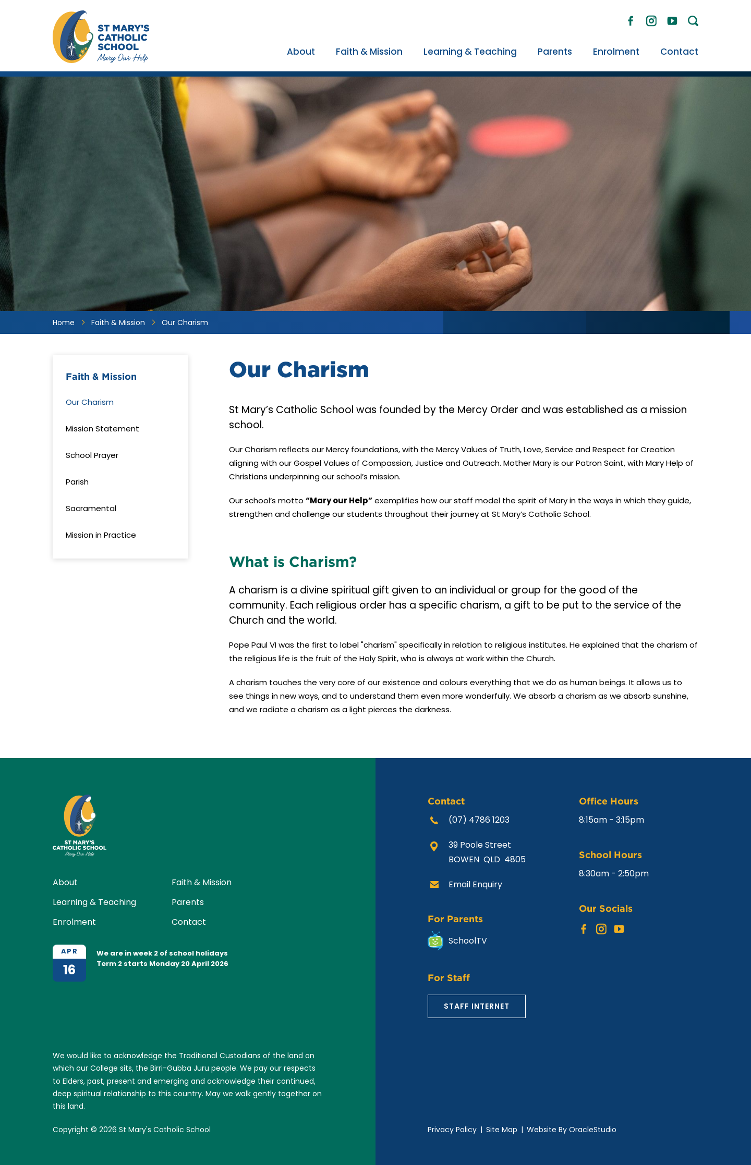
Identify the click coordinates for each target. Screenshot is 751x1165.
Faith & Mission (369, 51)
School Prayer (92, 455)
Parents (555, 51)
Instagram (651, 19)
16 (69, 969)
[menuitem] (301, 52)
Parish (77, 481)
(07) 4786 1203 (479, 820)
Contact (679, 51)
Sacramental (91, 508)
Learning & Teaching (470, 51)
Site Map (501, 1129)
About (301, 51)
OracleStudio (592, 1129)
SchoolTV (468, 941)
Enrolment (616, 51)
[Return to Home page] (101, 60)
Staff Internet (477, 1006)
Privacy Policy (452, 1129)
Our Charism (90, 401)
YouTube (672, 18)
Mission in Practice (101, 534)
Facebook (630, 18)
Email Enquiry (475, 884)
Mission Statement (102, 428)
